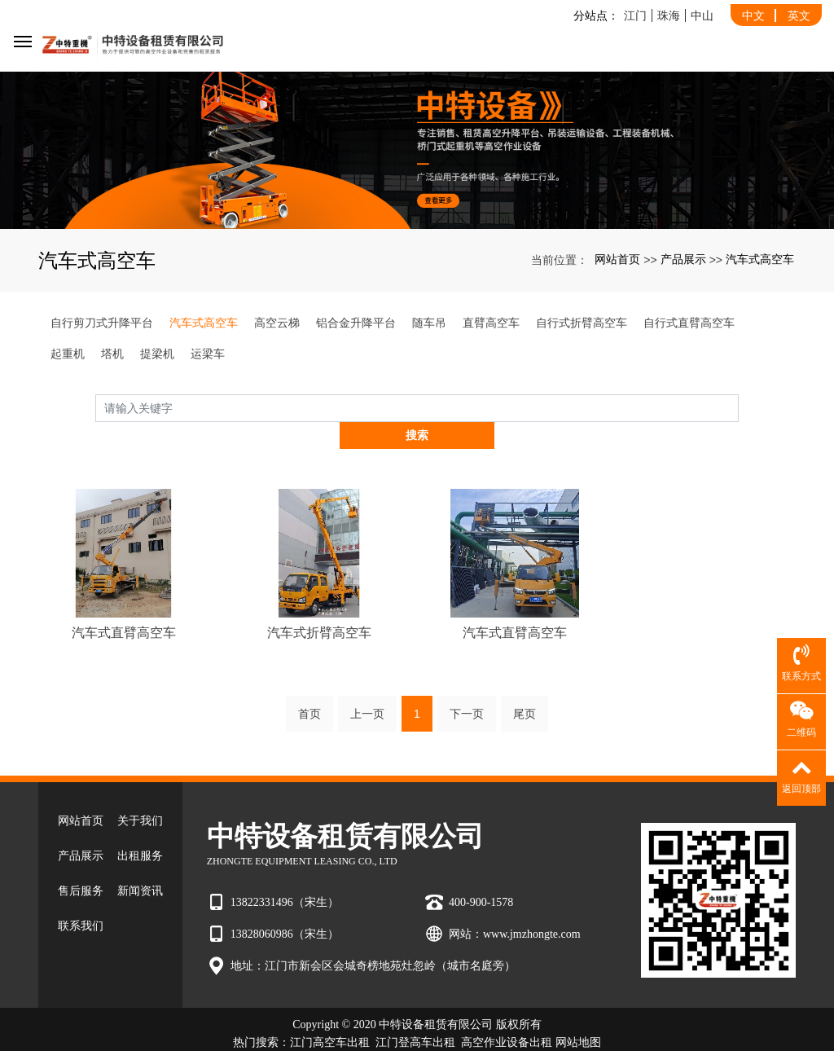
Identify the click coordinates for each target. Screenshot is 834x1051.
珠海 (668, 15)
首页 (309, 686)
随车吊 (429, 322)
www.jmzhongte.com (532, 906)
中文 (753, 15)
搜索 (738, 407)
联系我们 (80, 899)
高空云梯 (277, 322)
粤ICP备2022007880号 (417, 1033)
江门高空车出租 (330, 1015)
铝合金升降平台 (356, 322)
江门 (635, 15)
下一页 (467, 686)
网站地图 (578, 1015)
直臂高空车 (491, 322)
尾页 (524, 686)
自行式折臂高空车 (581, 322)
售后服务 (80, 864)
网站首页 (617, 259)
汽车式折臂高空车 (319, 605)
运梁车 (208, 353)
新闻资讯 (140, 864)
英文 (799, 15)
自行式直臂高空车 (689, 322)
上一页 (367, 686)
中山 (702, 15)
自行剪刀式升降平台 (101, 322)
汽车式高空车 (760, 259)
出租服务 (140, 829)
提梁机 (157, 353)
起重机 (67, 353)
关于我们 (140, 794)
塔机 (112, 353)
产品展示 (683, 259)
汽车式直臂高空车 (124, 605)
